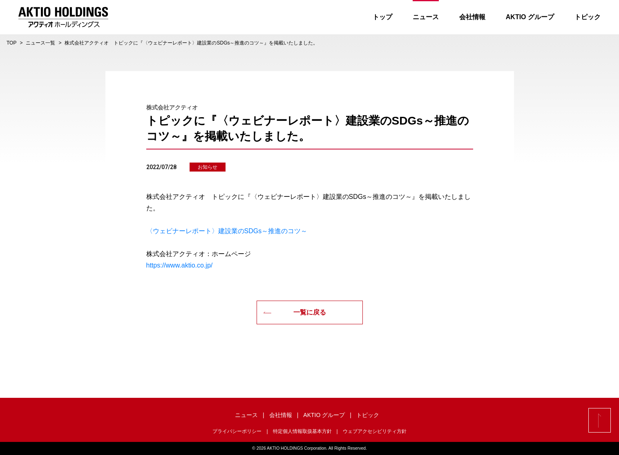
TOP (11, 43)
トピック (587, 16)
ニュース (426, 16)
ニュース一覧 (40, 43)
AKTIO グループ (530, 16)
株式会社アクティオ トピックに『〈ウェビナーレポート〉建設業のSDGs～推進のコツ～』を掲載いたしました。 (191, 43)
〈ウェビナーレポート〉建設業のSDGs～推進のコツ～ (227, 231)
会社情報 (472, 16)
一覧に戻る (294, 312)
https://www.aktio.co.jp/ (179, 265)
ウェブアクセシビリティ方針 (375, 431)
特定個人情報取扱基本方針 (302, 431)
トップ (382, 16)
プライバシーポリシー (236, 431)
